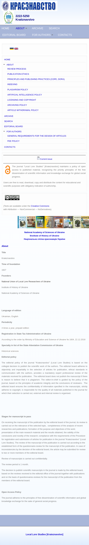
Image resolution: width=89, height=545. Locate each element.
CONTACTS (65, 35)
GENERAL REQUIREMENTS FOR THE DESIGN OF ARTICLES (36, 136)
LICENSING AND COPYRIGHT (21, 100)
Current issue (46, 159)
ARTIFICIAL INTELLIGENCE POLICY (24, 95)
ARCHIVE (37, 28)
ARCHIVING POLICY (17, 105)
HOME (5, 28)
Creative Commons (40, 206)
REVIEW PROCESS (16, 69)
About (5, 246)
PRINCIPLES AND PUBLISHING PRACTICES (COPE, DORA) (36, 79)
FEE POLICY (13, 141)
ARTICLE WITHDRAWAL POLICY (23, 110)
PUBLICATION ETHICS (18, 74)
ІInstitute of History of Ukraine (44, 235)
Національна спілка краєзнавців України (44, 239)
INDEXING (12, 84)
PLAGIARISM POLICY (17, 89)
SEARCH (54, 28)
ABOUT (20, 28)
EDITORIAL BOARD (14, 35)
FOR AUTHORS (41, 35)
